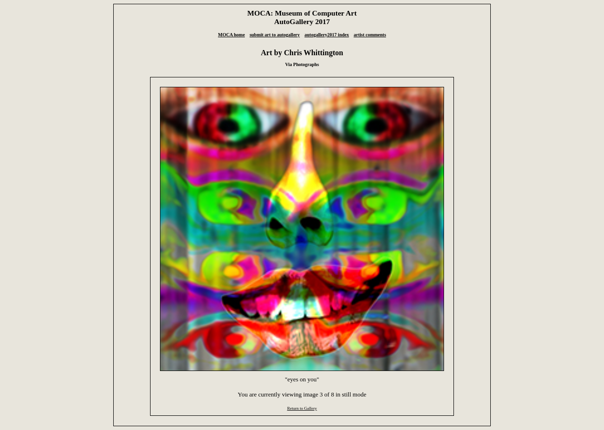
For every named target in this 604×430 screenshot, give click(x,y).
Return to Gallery (302, 408)
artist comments (369, 34)
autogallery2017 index (326, 34)
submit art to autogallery (275, 34)
